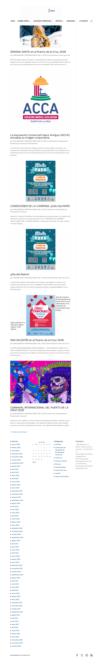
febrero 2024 (16, 522)
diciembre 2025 (17, 454)
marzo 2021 (15, 630)
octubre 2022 (16, 572)
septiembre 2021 (17, 612)
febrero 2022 (16, 596)
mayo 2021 (15, 624)
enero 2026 (15, 451)
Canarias (58, 444)
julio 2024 (15, 506)
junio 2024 (15, 509)
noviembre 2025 (17, 457)
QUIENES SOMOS (23, 21)
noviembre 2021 (17, 606)
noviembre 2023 (17, 531)
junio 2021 (15, 621)
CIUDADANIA (70, 21)
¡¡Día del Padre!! (19, 274)
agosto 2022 (16, 578)
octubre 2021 (16, 609)
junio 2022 (15, 584)
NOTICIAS (59, 21)
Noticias (58, 464)
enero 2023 (15, 562)
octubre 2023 (16, 534)
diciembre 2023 (17, 528)
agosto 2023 (16, 540)
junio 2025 (15, 472)
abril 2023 (15, 553)
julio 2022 (15, 581)
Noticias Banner (52, 55)
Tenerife (58, 473)
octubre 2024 (16, 497)
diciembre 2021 (17, 603)
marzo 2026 (16, 444)
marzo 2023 (16, 556)
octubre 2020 (16, 646)
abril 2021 (15, 627)
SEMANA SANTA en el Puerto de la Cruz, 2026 (38, 51)
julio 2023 (15, 544)
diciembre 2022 (17, 565)
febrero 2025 (16, 485)
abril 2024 (15, 516)
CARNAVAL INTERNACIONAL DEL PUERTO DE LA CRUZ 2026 (39, 409)
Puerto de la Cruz (64, 55)
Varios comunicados (62, 476)
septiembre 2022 (17, 575)
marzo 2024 (16, 519)
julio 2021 (15, 618)
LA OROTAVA (83, 21)
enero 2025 (15, 488)
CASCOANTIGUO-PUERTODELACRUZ (25, 55)
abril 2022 (15, 590)
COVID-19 (58, 458)
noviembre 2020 (17, 643)
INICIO (13, 21)
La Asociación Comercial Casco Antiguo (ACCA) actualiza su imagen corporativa (40, 136)
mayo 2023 (15, 550)
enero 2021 (15, 637)
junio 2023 (15, 547)
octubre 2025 (16, 460)
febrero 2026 (16, 447)
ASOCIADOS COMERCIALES (42, 21)
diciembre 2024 (17, 491)
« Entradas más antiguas (18, 432)
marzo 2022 (16, 593)
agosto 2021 (16, 615)
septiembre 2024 (17, 500)
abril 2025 (15, 478)
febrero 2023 (16, 559)
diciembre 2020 (17, 640)
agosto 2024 (16, 503)
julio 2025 (15, 469)
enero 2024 (15, 525)
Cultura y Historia (61, 461)
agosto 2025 (16, 466)
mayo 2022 (15, 587)
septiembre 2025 (17, 463)
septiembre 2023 (17, 537)
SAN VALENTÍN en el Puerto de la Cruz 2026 (37, 340)
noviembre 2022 (17, 568)
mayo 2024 (15, 513)
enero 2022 (15, 599)
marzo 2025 (16, 482)
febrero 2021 (16, 634)
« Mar (34, 462)
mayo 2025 (15, 475)
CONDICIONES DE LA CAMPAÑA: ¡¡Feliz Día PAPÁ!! (40, 206)
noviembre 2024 (17, 494)
